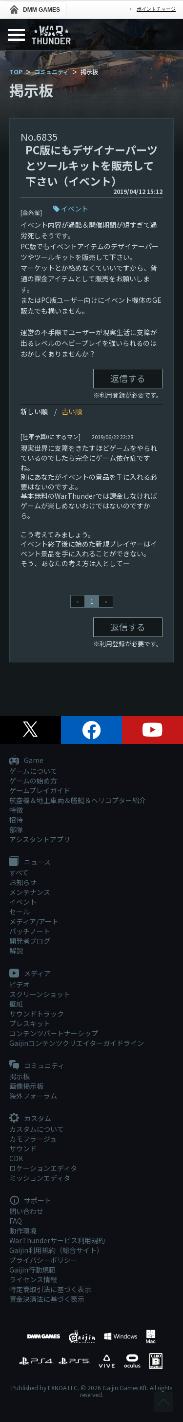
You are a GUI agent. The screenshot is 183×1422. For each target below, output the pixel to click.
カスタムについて (36, 1128)
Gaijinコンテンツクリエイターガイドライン (76, 1043)
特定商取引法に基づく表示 (50, 1289)
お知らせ (23, 882)
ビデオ (19, 984)
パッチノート (29, 931)
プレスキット (29, 1023)
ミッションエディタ (39, 1177)
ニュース (30, 862)
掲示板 (19, 1076)
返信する (127, 378)
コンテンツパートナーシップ (53, 1033)
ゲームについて (33, 770)
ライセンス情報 (33, 1279)
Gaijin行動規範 (32, 1269)
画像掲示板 (26, 1085)
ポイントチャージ (156, 9)
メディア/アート (34, 921)
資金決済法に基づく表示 (46, 1298)
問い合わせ (26, 1211)
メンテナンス (29, 892)
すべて (19, 872)
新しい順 (34, 411)
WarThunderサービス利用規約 (57, 1240)
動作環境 (23, 1230)
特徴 (16, 810)
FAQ (15, 1220)
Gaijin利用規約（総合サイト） (56, 1250)
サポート (30, 1201)
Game (26, 760)
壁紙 (16, 1003)
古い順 (71, 411)
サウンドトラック (36, 1013)
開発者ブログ (29, 940)
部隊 (16, 829)
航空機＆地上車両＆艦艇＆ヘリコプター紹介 (77, 800)
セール (19, 911)
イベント (74, 208)
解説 (16, 950)
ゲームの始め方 (33, 780)
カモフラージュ (33, 1138)
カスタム (30, 1119)
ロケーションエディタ (43, 1168)
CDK (16, 1158)
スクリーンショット (39, 994)
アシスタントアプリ (39, 839)
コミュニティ (51, 71)
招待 (16, 819)
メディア (30, 973)
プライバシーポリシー (43, 1259)
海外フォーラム (33, 1095)
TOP (15, 71)
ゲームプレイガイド (39, 790)
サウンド (23, 1148)
